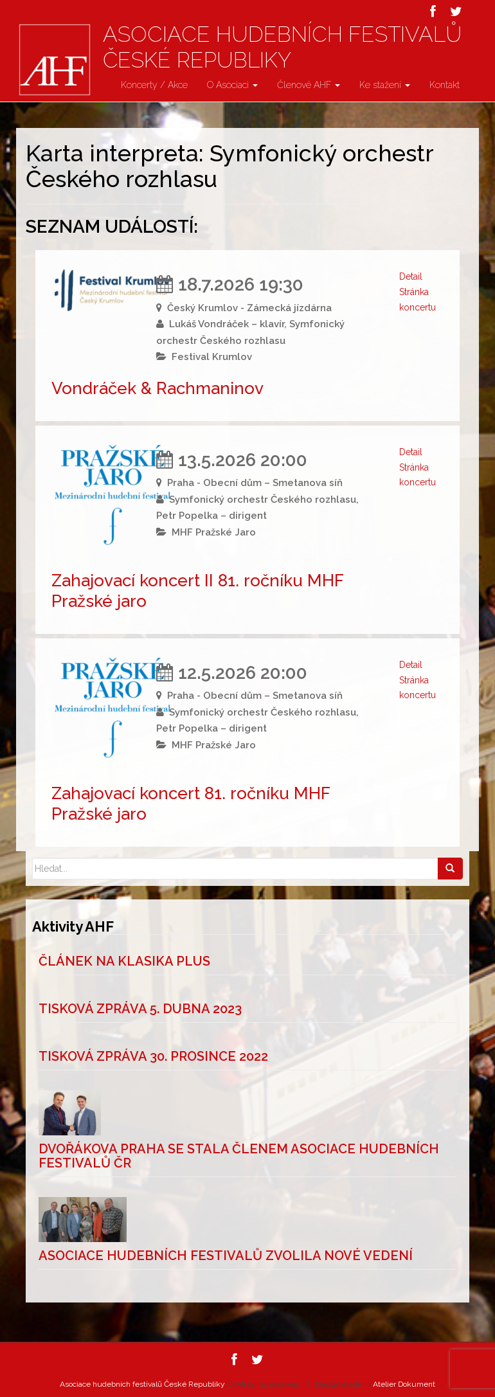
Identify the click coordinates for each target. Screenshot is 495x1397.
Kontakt (444, 85)
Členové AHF (308, 85)
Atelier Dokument (404, 1384)
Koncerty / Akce (154, 85)
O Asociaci (232, 85)
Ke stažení (384, 85)
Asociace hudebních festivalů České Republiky (282, 47)
